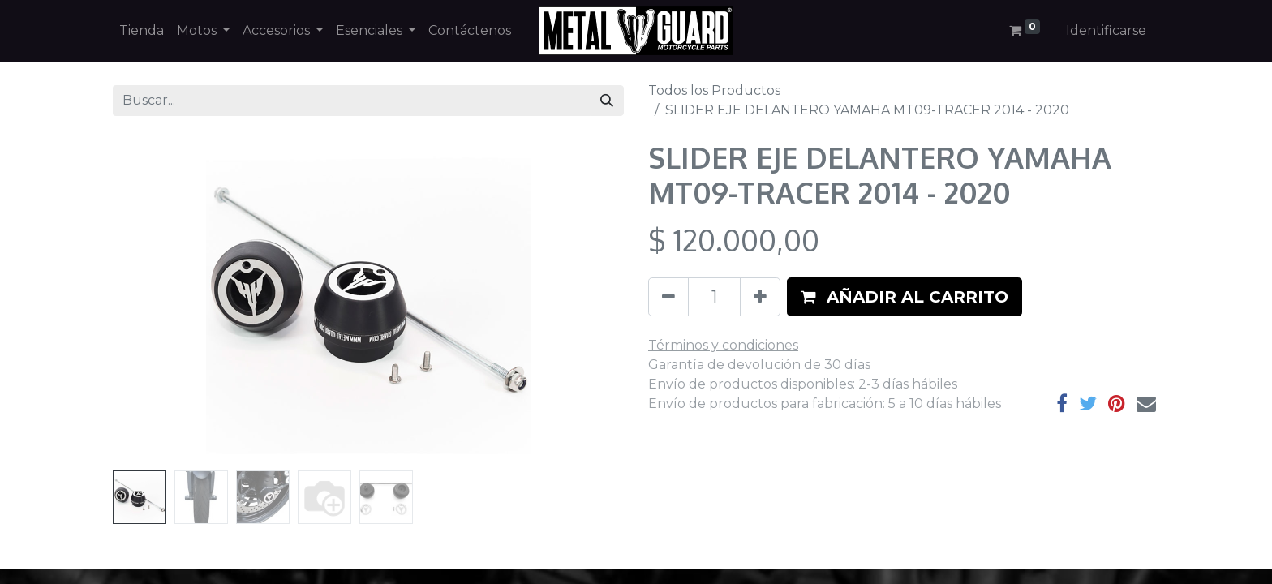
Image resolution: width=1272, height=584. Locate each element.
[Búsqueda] (607, 100)
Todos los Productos (714, 90)
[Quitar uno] (668, 296)
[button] (904, 296)
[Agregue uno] (760, 296)
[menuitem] (141, 31)
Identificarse (1106, 30)
